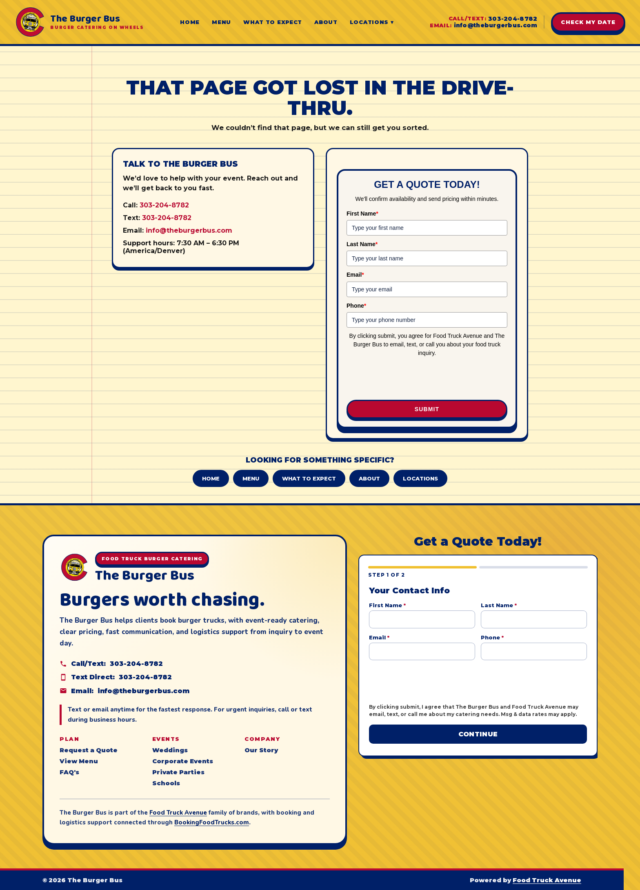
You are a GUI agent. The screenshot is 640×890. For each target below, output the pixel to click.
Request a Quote (89, 750)
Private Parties (178, 772)
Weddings (170, 750)
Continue (478, 734)
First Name (362, 213)
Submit (427, 409)
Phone (356, 305)
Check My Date (588, 22)
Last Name (362, 244)
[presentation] (427, 379)
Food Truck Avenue (178, 812)
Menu (221, 22)
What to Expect (272, 22)
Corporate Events (182, 761)
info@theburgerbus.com (496, 25)
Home (190, 22)
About (326, 22)
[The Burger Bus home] (79, 22)
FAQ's (69, 772)
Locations (420, 478)
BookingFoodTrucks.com (211, 822)
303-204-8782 (512, 18)
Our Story (261, 750)
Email (355, 274)
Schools (166, 783)
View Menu (79, 761)
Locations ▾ (372, 22)
